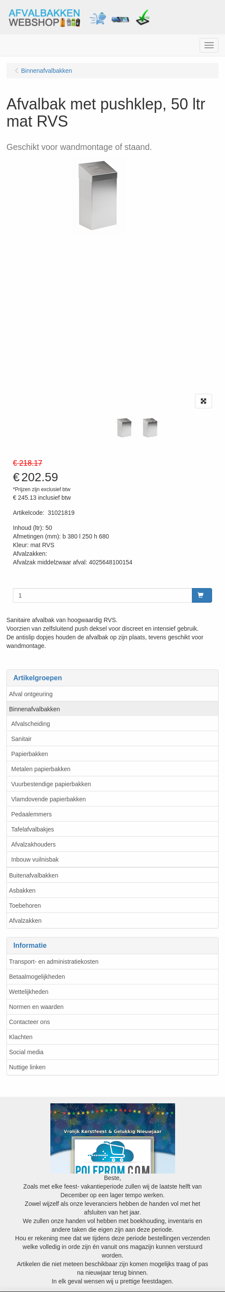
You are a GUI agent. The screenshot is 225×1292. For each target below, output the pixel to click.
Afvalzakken (25, 920)
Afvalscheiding (30, 723)
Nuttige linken (27, 1067)
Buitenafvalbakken (33, 875)
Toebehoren (25, 905)
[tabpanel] (125, 428)
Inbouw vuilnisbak (35, 859)
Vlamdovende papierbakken (48, 799)
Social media (26, 1052)
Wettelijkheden (29, 991)
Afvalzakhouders (33, 844)
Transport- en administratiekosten (54, 961)
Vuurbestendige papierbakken (51, 784)
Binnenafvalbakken (34, 709)
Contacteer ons (29, 1021)
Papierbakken (29, 753)
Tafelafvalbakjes (32, 829)
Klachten (20, 1037)
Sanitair (21, 738)
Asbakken (22, 890)
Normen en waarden (36, 1006)
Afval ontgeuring (30, 694)
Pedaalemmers (31, 814)
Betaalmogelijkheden (37, 976)
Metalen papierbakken (41, 769)
